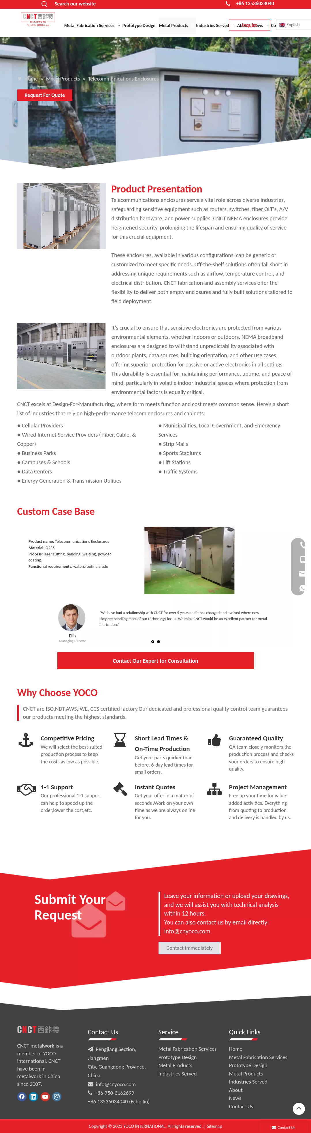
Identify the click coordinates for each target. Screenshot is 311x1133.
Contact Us (241, 1106)
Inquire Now (249, 26)
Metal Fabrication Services (188, 1049)
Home (236, 1049)
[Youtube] (45, 1096)
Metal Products (175, 1065)
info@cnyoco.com (116, 1084)
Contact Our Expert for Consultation (155, 660)
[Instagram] (56, 1096)
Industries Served (178, 1073)
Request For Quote (45, 95)
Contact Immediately (190, 948)
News (235, 1098)
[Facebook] (22, 1096)
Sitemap (214, 1126)
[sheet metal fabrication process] (61, 356)
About (236, 1090)
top (299, 1108)
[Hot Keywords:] (44, 4)
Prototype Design (178, 1057)
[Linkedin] (33, 1096)
